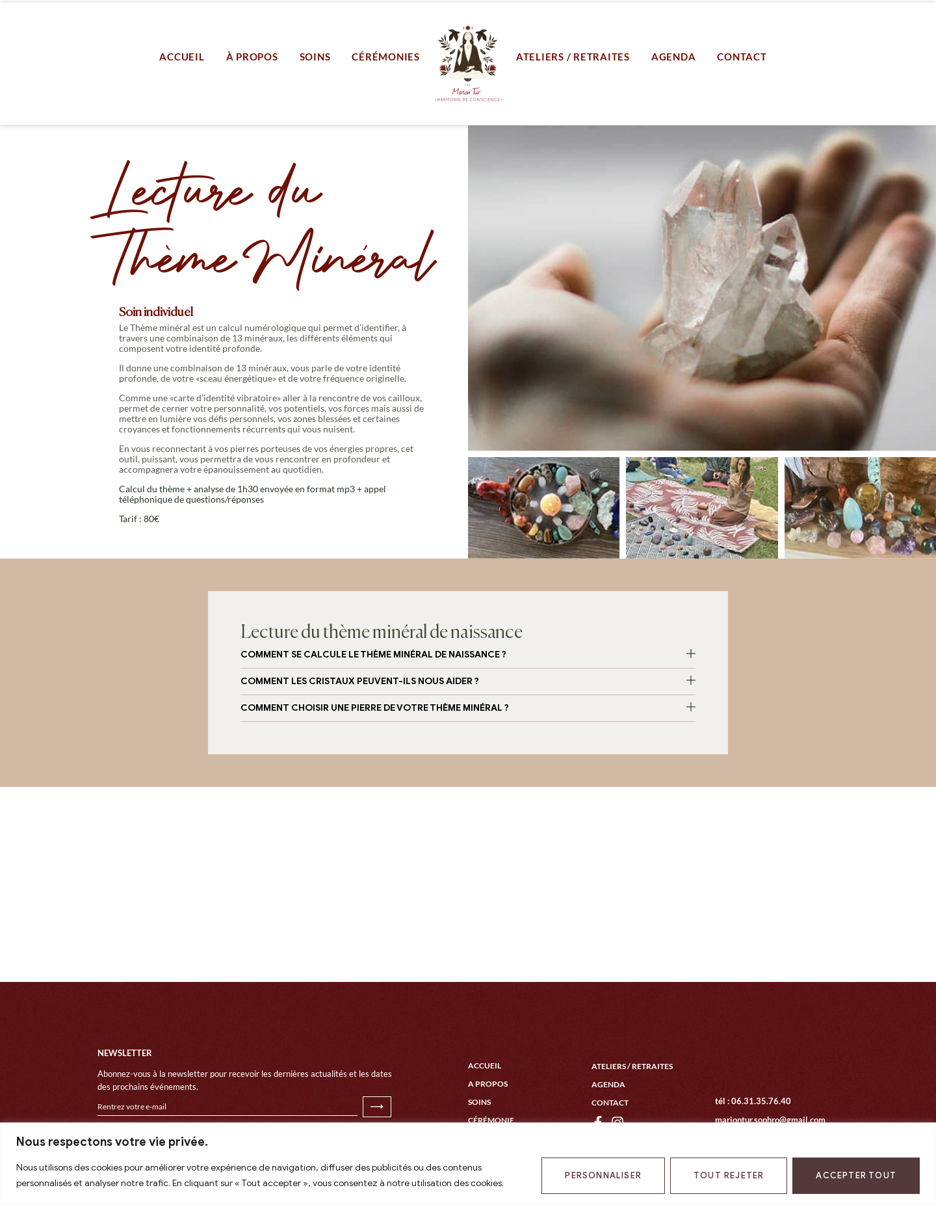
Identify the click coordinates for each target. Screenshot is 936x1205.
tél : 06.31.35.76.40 (753, 1101)
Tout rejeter (729, 1175)
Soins (479, 1102)
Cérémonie (491, 1120)
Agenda (608, 1084)
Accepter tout (856, 1175)
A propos (488, 1084)
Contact (610, 1102)
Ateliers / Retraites (632, 1066)
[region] (468, 1163)
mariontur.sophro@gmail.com (770, 1120)
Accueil (484, 1065)
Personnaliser (603, 1175)
